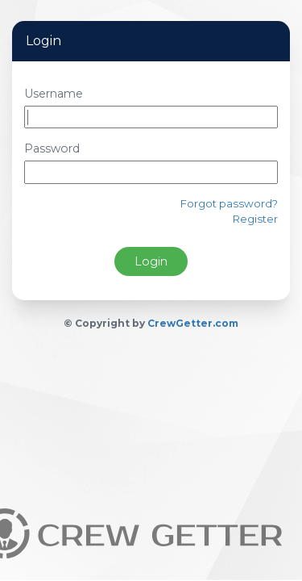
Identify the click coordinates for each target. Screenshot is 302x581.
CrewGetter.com (192, 323)
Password (52, 148)
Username (53, 93)
